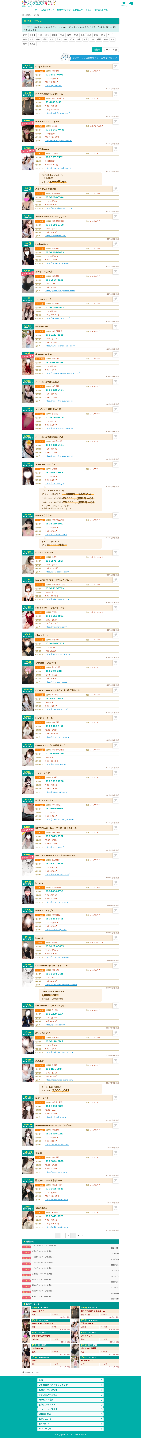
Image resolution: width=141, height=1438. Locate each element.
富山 (103, 35)
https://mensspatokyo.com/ (57, 654)
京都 (58, 39)
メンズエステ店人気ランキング (53, 1385)
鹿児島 (32, 44)
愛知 (45, 39)
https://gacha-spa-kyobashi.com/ (60, 291)
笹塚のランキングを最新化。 (75, 1275)
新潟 (96, 35)
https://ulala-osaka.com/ (56, 534)
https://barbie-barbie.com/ (57, 1144)
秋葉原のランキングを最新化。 (75, 1292)
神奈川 (32, 35)
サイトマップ (45, 1429)
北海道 (55, 35)
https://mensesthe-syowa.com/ (59, 401)
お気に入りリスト (47, 1404)
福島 (69, 35)
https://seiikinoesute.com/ (56, 1199)
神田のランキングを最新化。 (75, 1280)
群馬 (89, 35)
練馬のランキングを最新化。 (75, 1252)
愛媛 (106, 39)
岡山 (85, 39)
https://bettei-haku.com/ (56, 1172)
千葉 (40, 35)
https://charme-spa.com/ (56, 709)
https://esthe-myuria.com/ (56, 902)
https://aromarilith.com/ (55, 236)
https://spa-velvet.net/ (55, 1025)
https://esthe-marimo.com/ (57, 737)
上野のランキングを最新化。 (75, 1269)
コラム (88, 10)
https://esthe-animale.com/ (57, 682)
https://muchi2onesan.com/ (57, 113)
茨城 (76, 35)
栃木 (83, 35)
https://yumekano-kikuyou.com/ (59, 819)
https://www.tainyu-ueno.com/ (58, 208)
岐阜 (31, 39)
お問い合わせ (45, 1419)
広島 (92, 39)
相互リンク (44, 1424)
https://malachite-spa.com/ (57, 599)
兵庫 (72, 39)
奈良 (79, 39)
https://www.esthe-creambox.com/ (61, 985)
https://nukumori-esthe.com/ (58, 168)
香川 (99, 39)
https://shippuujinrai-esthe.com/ (59, 1080)
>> (83, 1235)
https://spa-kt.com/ (53, 85)
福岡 (112, 39)
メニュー (131, 3)
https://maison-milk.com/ (56, 792)
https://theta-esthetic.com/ (57, 318)
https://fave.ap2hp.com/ (56, 929)
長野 (25, 39)
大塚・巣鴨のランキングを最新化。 (75, 1246)
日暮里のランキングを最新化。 (75, 1258)
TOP (35, 10)
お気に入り (124, 5)
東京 (25, 35)
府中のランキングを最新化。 (75, 1297)
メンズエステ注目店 (48, 1409)
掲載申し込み (45, 1414)
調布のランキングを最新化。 (75, 1286)
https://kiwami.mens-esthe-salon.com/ (62, 373)
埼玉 (47, 35)
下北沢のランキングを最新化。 (75, 1263)
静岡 (38, 39)
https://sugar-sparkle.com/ (57, 572)
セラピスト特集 (101, 10)
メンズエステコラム (48, 1394)
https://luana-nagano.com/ (57, 957)
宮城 (62, 35)
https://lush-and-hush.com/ (57, 263)
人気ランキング (47, 10)
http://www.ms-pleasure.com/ (58, 140)
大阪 (65, 39)
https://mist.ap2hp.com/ (55, 1117)
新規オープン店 (63, 10)
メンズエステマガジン (39, 2)
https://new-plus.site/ (54, 847)
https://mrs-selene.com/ (56, 627)
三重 (52, 39)
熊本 (25, 44)
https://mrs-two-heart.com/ (57, 874)
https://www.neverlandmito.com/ (60, 346)
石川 (110, 35)
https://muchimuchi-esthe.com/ (59, 1052)
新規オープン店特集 (48, 1390)
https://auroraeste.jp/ (54, 483)
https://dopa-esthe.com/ (56, 764)
